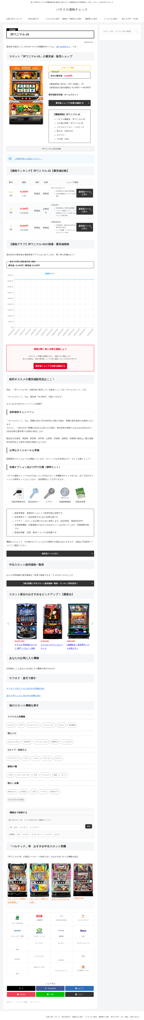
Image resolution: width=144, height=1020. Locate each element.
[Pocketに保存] (21, 993)
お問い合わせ (134, 1015)
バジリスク (46, 776)
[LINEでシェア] (50, 993)
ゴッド (64, 776)
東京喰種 (73, 725)
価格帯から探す (102, 1015)
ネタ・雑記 (123, 1015)
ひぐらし (59, 759)
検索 (88, 827)
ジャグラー (48, 835)
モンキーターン (33, 725)
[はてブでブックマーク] (79, 987)
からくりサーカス (23, 776)
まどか (57, 835)
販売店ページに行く (85, 193)
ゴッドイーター (49, 725)
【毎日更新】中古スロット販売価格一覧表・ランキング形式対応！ (50, 584)
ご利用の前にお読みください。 (28, 159)
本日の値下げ (62, 1015)
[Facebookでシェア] (50, 987)
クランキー (47, 759)
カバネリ (11, 725)
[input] (120, 31)
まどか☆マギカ (13, 742)
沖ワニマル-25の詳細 (51, 149)
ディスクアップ (13, 759)
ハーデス (43, 792)
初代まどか (12, 792)
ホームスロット (63, 47)
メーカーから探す (88, 1015)
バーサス (36, 759)
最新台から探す (74, 1015)
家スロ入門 (113, 1015)
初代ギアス (55, 792)
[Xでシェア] (21, 987)
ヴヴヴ (21, 725)
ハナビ (26, 759)
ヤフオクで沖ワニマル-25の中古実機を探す (25, 689)
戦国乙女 (55, 742)
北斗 (35, 776)
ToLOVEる (27, 742)
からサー (62, 725)
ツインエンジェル (41, 742)
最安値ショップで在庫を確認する (69, 103)
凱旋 (55, 776)
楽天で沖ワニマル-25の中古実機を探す (23, 696)
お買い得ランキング (48, 1015)
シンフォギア (67, 742)
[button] (79, 993)
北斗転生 (23, 792)
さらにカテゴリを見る (16, 800)
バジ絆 (33, 792)
